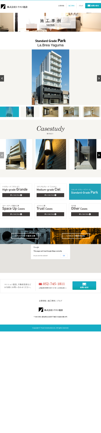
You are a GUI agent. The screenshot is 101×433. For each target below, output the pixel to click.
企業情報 (61, 5)
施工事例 (71, 5)
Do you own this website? (41, 255)
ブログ (81, 5)
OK (64, 256)
